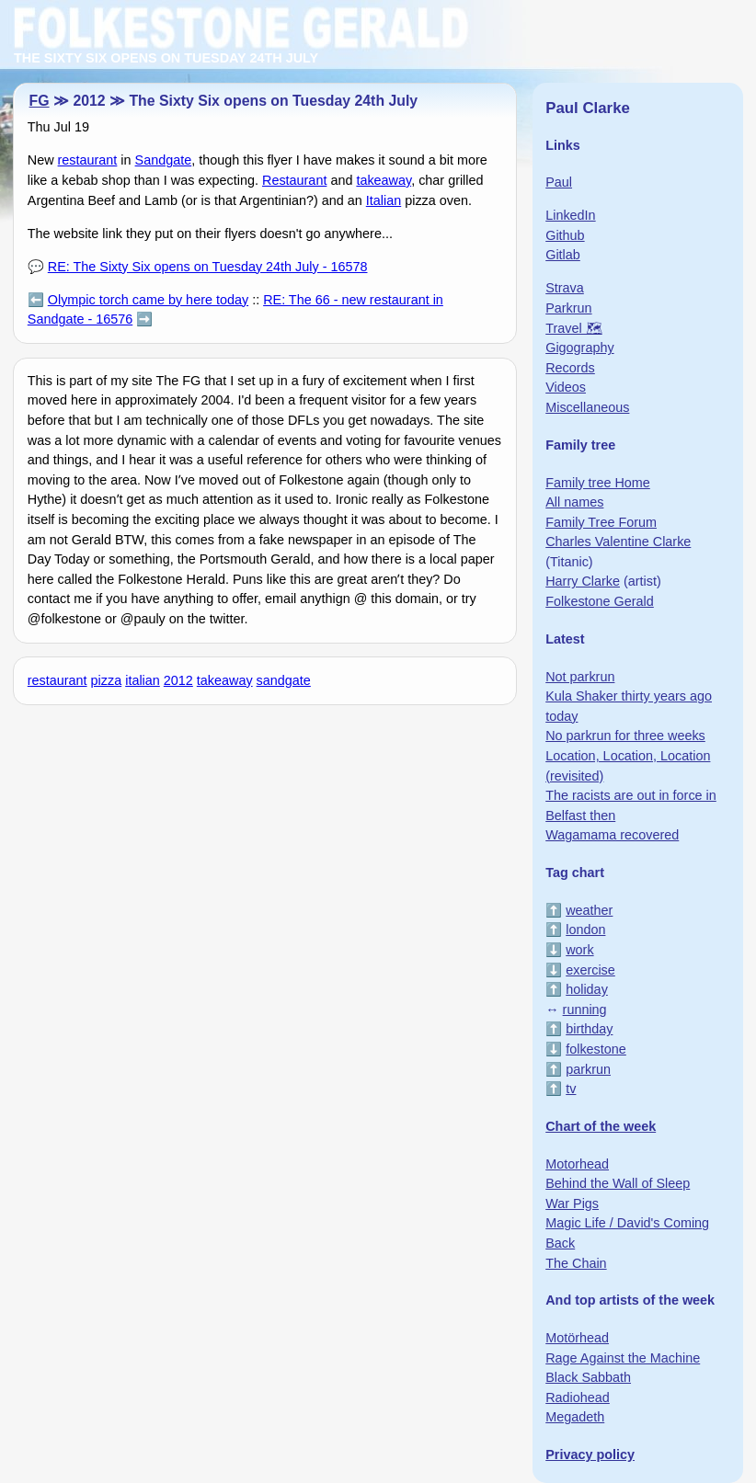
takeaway (383, 180)
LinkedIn (570, 215)
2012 (178, 680)
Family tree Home (597, 482)
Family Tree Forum (601, 522)
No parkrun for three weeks (625, 735)
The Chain (575, 1263)
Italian (383, 200)
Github (564, 235)
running (585, 1009)
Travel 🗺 (573, 328)
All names (574, 502)
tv (571, 1088)
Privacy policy (590, 1454)
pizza (106, 680)
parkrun (588, 1069)
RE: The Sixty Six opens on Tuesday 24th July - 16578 (208, 266)
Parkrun (568, 308)
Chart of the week (600, 1126)
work (579, 949)
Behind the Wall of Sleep (617, 1183)
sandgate (284, 680)
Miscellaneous (587, 407)
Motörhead (577, 1337)
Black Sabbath (588, 1377)
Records (570, 367)
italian (142, 680)
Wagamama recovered (612, 834)
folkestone (596, 1049)
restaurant (88, 160)
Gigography (579, 347)
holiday (587, 989)
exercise (590, 970)
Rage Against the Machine (622, 1358)
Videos (565, 387)
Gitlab (562, 254)
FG (39, 100)
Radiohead (577, 1397)
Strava (564, 287)
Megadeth (574, 1416)
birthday (589, 1028)
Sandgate (163, 160)
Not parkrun (579, 676)
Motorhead (577, 1164)
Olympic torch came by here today (148, 299)
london (585, 929)
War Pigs (572, 1203)
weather (589, 910)
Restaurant (294, 180)
